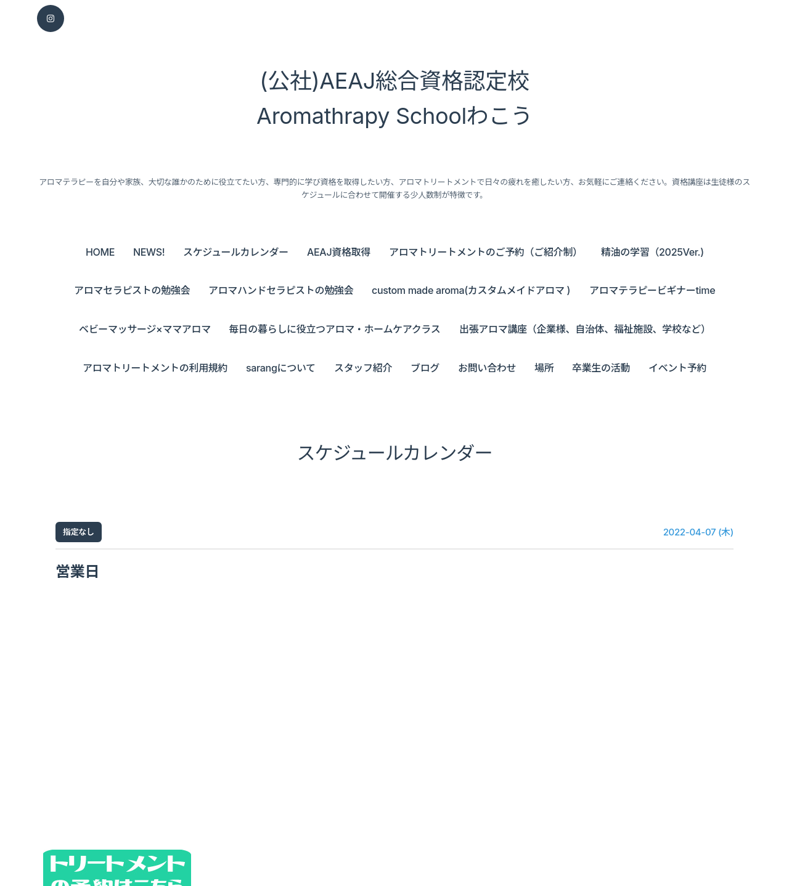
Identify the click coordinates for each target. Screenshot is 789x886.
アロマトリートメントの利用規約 (155, 368)
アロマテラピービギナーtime (652, 290)
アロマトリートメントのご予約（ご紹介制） (486, 252)
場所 (544, 368)
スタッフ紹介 (363, 368)
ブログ (425, 368)
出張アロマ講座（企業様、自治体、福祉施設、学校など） (585, 329)
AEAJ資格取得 (338, 252)
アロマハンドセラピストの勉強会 (280, 290)
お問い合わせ (487, 368)
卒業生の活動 (601, 368)
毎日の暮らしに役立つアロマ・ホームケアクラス (334, 329)
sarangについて (281, 368)
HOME (100, 252)
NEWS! (149, 252)
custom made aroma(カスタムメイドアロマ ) (471, 290)
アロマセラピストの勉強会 (132, 290)
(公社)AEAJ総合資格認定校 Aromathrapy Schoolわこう (394, 98)
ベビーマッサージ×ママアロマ (145, 329)
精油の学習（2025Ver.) (652, 252)
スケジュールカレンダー (235, 252)
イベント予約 (677, 368)
